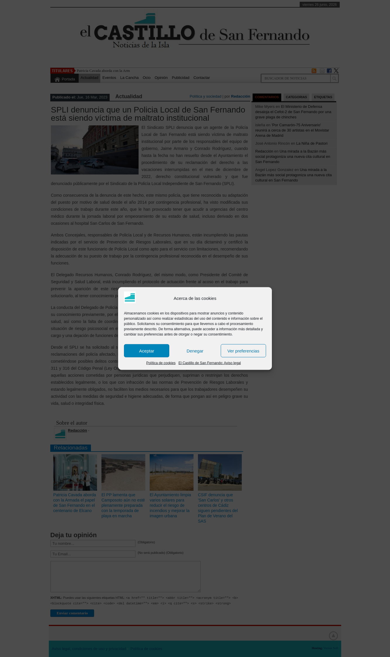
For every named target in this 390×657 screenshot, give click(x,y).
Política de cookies (160, 363)
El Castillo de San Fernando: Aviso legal (209, 363)
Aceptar (146, 350)
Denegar (195, 350)
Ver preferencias (243, 350)
